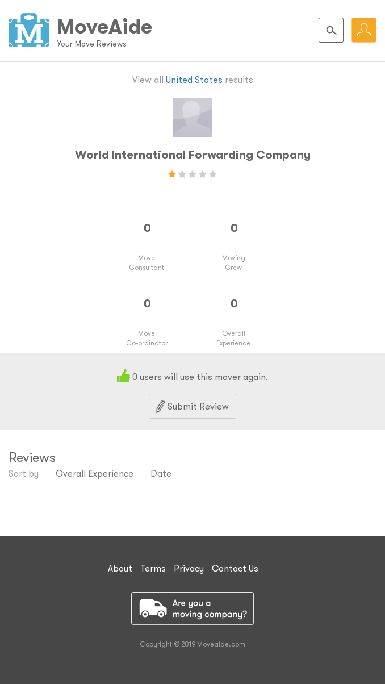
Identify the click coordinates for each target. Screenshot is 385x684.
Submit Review (192, 406)
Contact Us (235, 568)
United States (194, 79)
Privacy (189, 568)
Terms (153, 568)
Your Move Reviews (92, 44)
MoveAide (104, 26)
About (120, 568)
